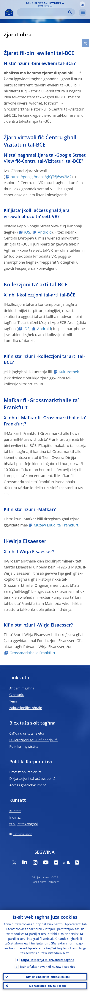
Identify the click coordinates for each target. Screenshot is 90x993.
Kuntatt (15, 811)
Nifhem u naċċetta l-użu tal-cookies (48, 976)
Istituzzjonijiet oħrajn (25, 707)
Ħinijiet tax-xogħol (23, 824)
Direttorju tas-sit (22, 834)
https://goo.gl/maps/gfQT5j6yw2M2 (41, 176)
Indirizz (14, 817)
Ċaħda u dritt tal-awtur (27, 733)
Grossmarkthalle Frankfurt (32, 652)
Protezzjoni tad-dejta (25, 772)
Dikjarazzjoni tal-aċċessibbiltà (32, 778)
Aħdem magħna (21, 688)
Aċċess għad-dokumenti (28, 785)
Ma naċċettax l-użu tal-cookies (47, 985)
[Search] (43, 12)
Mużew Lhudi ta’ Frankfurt (56, 525)
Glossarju (16, 694)
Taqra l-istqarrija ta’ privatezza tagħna (47, 960)
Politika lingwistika (23, 746)
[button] (82, 4)
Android (45, 232)
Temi (13, 701)
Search (70, 12)
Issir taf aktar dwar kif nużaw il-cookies (47, 967)
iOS (27, 232)
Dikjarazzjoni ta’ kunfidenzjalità (33, 740)
